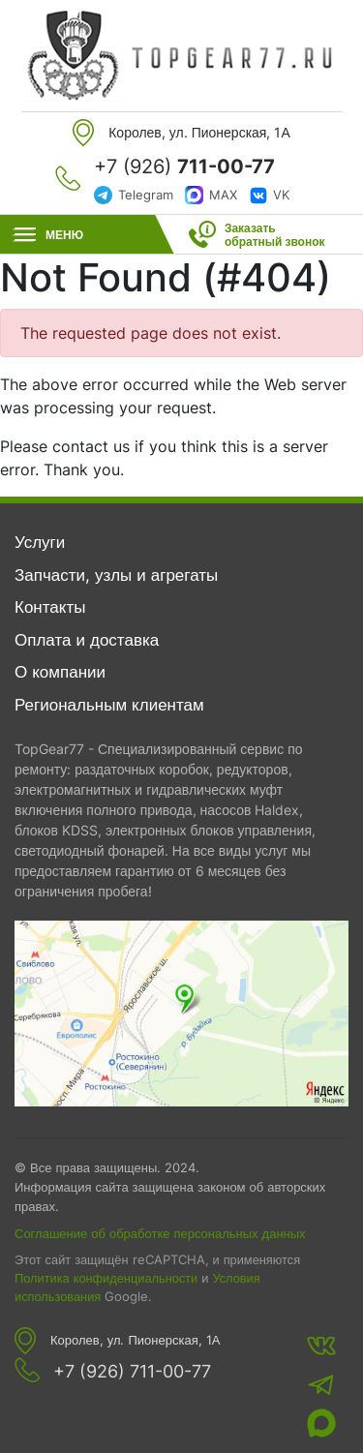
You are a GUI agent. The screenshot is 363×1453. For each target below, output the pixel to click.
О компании (60, 671)
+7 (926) (184, 166)
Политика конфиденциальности (106, 1278)
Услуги (40, 542)
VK (281, 194)
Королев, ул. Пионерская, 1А (135, 1340)
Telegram (145, 194)
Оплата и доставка (87, 640)
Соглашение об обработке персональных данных (160, 1233)
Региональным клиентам (109, 704)
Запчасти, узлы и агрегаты (116, 575)
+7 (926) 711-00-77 (132, 1371)
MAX (223, 194)
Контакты (50, 607)
